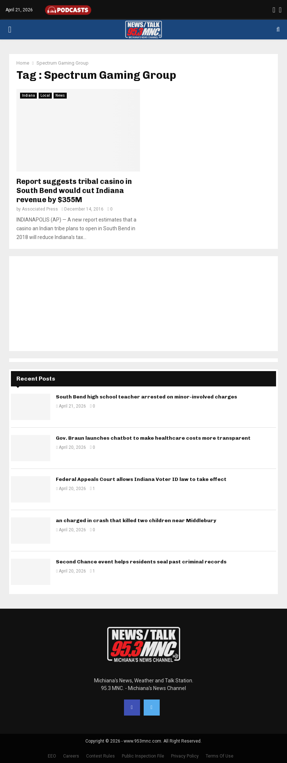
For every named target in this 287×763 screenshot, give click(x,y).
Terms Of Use (219, 756)
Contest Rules (100, 756)
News (60, 95)
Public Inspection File (143, 756)
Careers (71, 756)
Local (45, 95)
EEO (52, 756)
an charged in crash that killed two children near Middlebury (136, 520)
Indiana (28, 95)
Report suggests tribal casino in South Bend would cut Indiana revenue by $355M (74, 190)
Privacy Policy (185, 756)
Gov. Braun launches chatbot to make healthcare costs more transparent (153, 438)
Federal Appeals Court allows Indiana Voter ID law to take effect (141, 479)
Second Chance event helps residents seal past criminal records (141, 562)
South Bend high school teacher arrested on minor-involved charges (146, 397)
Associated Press (40, 209)
